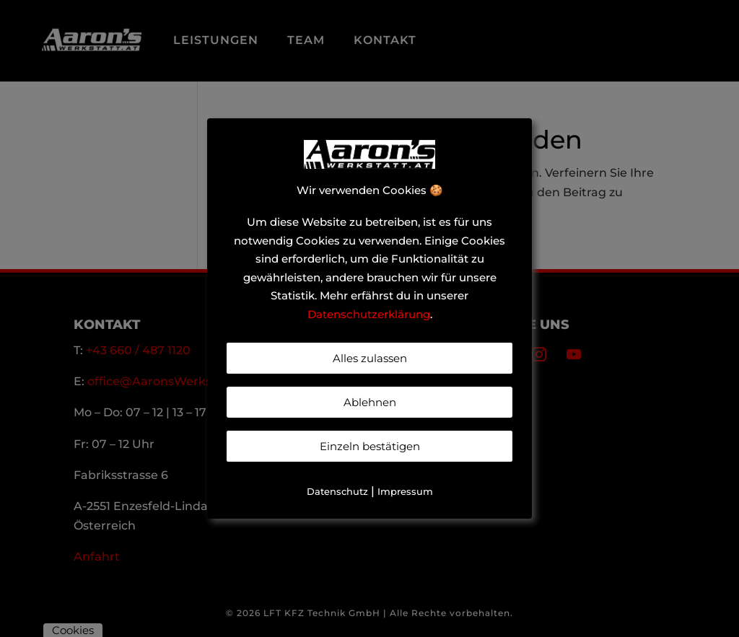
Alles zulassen (370, 358)
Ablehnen (370, 402)
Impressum (405, 491)
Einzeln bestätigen (370, 446)
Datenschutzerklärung (368, 314)
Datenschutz (337, 491)
